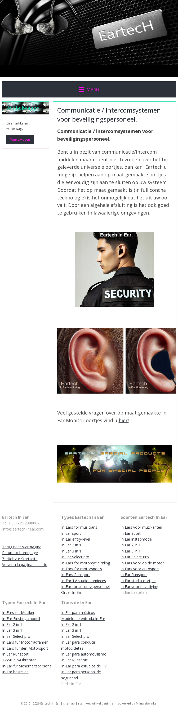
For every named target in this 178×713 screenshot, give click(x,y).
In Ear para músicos (78, 612)
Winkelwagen (20, 139)
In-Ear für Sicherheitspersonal (27, 666)
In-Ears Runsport (75, 574)
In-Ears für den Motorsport (25, 648)
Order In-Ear (71, 592)
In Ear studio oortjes (138, 580)
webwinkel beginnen (100, 703)
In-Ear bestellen (15, 671)
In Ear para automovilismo (83, 654)
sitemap (69, 703)
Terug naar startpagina (21, 546)
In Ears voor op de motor (142, 562)
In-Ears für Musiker (18, 612)
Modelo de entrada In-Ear (83, 618)
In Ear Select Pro (135, 556)
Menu (89, 89)
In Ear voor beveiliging (139, 586)
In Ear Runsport (134, 574)
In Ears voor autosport (140, 568)
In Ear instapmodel (137, 539)
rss (80, 703)
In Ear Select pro (75, 556)
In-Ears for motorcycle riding (85, 562)
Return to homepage (20, 552)
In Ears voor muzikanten (141, 527)
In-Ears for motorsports (81, 568)
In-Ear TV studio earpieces (83, 580)
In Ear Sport (131, 533)
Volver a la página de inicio (24, 564)
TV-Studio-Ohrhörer (19, 659)
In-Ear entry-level (76, 539)
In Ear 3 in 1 (71, 551)
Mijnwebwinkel (146, 703)
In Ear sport (71, 533)
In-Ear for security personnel (85, 586)
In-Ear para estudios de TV (83, 666)
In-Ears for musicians (79, 527)
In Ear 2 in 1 (71, 544)
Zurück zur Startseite (20, 558)
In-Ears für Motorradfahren (25, 642)
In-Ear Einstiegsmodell (21, 618)
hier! (124, 420)
